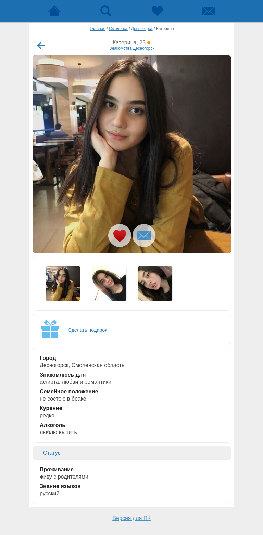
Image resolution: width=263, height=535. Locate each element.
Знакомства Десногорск (131, 48)
